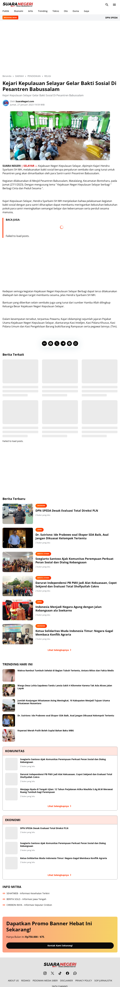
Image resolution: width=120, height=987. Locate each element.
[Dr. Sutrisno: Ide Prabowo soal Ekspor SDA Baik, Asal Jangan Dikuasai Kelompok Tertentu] (17, 537)
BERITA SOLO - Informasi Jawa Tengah (24, 898)
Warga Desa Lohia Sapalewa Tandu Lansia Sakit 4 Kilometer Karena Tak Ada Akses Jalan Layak (65, 686)
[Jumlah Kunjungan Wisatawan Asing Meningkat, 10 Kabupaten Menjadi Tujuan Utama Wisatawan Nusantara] (8, 705)
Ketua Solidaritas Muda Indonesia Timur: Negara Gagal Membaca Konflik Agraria (74, 632)
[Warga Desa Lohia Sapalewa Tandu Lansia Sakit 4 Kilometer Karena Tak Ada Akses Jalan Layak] (8, 690)
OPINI (39, 529)
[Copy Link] (44, 343)
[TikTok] (60, 972)
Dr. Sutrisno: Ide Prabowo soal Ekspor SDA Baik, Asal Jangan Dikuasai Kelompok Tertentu (72, 536)
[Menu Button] (114, 5)
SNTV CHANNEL (60, 985)
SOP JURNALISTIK (103, 979)
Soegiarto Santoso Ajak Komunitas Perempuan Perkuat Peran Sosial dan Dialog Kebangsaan (74, 560)
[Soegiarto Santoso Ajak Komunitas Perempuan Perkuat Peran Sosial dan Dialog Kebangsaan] (17, 561)
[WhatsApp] (75, 343)
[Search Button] (107, 5)
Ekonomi (18, 11)
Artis (30, 11)
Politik (5, 11)
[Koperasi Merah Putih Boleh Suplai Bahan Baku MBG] (8, 735)
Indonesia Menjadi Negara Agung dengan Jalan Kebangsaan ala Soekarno (68, 608)
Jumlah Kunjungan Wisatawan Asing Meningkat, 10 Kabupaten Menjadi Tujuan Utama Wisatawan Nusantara (64, 701)
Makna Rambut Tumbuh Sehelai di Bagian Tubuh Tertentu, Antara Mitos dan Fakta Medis (66, 670)
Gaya (86, 11)
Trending (43, 11)
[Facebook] (50, 343)
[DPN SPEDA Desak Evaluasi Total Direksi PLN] (17, 513)
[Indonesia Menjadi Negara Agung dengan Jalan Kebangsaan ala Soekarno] (17, 609)
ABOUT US (13, 979)
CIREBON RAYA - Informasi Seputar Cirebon (27, 904)
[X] (56, 343)
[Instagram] (45, 972)
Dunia (76, 11)
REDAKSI (25, 979)
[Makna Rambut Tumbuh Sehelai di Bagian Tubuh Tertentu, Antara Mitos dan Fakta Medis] (8, 675)
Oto (66, 11)
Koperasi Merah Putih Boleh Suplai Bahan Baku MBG (46, 730)
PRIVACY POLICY (83, 979)
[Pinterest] (69, 343)
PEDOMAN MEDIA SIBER (45, 979)
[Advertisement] (60, 47)
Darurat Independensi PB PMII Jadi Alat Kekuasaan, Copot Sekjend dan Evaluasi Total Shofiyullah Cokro (76, 584)
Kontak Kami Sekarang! (60, 944)
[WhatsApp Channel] (75, 972)
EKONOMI (41, 505)
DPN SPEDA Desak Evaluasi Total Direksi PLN (66, 510)
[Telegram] (63, 343)
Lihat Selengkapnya (60, 649)
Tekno (55, 11)
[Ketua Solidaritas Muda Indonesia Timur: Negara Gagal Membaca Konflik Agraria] (17, 634)
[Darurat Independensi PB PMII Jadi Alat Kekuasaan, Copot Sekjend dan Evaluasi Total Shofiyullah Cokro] (17, 585)
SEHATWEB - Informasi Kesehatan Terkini (26, 892)
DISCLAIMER (66, 979)
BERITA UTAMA (43, 553)
